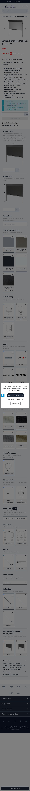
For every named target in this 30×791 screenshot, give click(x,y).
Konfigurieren (15, 403)
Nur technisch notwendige (15, 399)
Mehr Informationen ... (15, 390)
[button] (2, 395)
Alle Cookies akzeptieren (15, 395)
